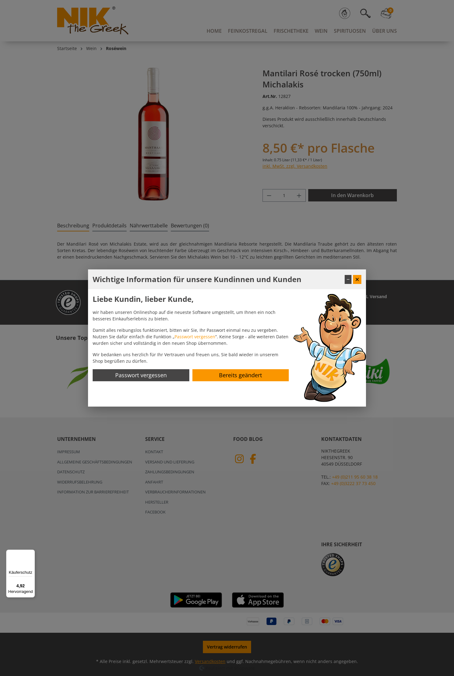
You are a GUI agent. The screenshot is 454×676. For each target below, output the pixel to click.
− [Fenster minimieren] (348, 279)
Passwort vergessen (194, 337)
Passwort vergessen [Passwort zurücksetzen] (141, 375)
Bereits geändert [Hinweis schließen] (240, 375)
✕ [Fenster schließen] (357, 279)
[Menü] (31, 553)
